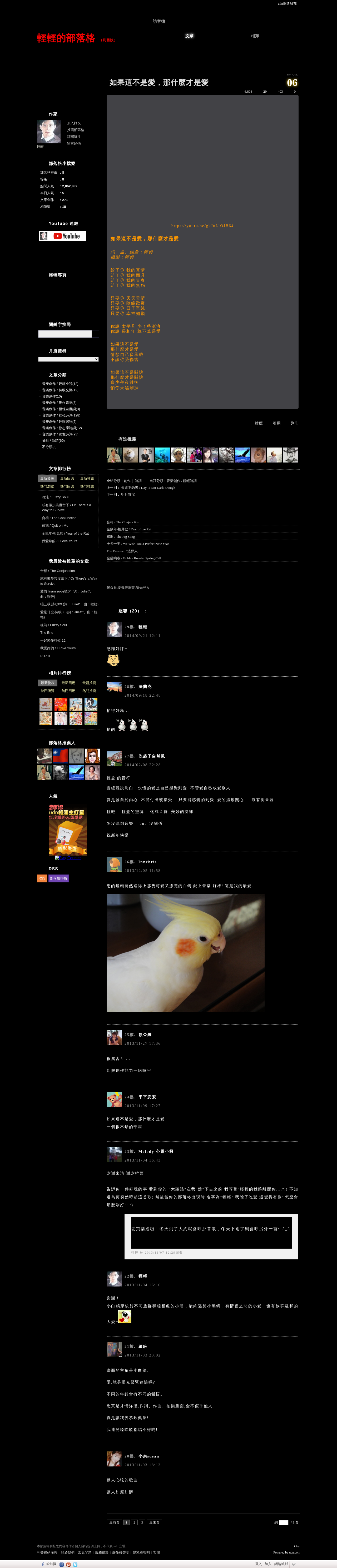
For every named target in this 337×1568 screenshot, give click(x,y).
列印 (295, 423)
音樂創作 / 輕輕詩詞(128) (61, 415)
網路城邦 (281, 1564)
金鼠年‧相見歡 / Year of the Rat (129, 529)
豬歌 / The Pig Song (121, 537)
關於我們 (68, 1553)
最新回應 (67, 478)
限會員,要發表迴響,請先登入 (128, 588)
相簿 (255, 36)
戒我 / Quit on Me (55, 525)
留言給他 (74, 143)
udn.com (294, 1552)
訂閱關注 (74, 137)
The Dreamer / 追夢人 (122, 551)
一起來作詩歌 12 (53, 640)
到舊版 (108, 40)
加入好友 (74, 123)
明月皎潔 (128, 494)
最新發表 (47, 478)
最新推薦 (87, 478)
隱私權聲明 (141, 1553)
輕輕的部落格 (66, 38)
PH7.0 (45, 656)
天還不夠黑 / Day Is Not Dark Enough (148, 488)
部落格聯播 (58, 878)
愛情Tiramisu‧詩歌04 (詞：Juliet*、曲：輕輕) (66, 594)
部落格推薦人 (62, 743)
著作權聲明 (120, 1553)
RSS (42, 878)
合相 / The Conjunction (123, 522)
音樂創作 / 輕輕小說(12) (60, 384)
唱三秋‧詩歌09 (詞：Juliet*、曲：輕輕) (69, 604)
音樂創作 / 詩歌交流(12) (60, 390)
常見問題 (85, 1553)
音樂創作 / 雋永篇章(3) (59, 403)
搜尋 (95, 334)
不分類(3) (49, 447)
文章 (189, 36)
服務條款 (102, 1553)
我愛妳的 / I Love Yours (59, 541)
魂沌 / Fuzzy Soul (55, 497)
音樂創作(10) (52, 396)
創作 (127, 481)
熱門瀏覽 (47, 486)
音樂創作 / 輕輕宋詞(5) (59, 422)
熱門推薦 (87, 486)
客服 (156, 1553)
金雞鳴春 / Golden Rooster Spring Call (134, 558)
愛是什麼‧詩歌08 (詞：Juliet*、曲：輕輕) (68, 614)
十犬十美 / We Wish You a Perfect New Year (138, 544)
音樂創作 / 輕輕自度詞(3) (61, 409)
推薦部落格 (75, 130)
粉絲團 (51, 1564)
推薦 (259, 423)
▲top (296, 1546)
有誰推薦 (127, 439)
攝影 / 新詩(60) (53, 441)
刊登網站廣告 (47, 1553)
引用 (277, 423)
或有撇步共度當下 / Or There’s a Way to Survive (66, 507)
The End (46, 633)
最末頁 (154, 1522)
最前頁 (114, 1522)
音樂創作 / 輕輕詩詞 (182, 481)
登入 (258, 1564)
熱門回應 (67, 486)
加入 (268, 1564)
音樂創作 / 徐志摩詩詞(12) (62, 428)
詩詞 (138, 481)
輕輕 (134, 1252)
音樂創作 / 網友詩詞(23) (60, 434)
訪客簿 (159, 21)
